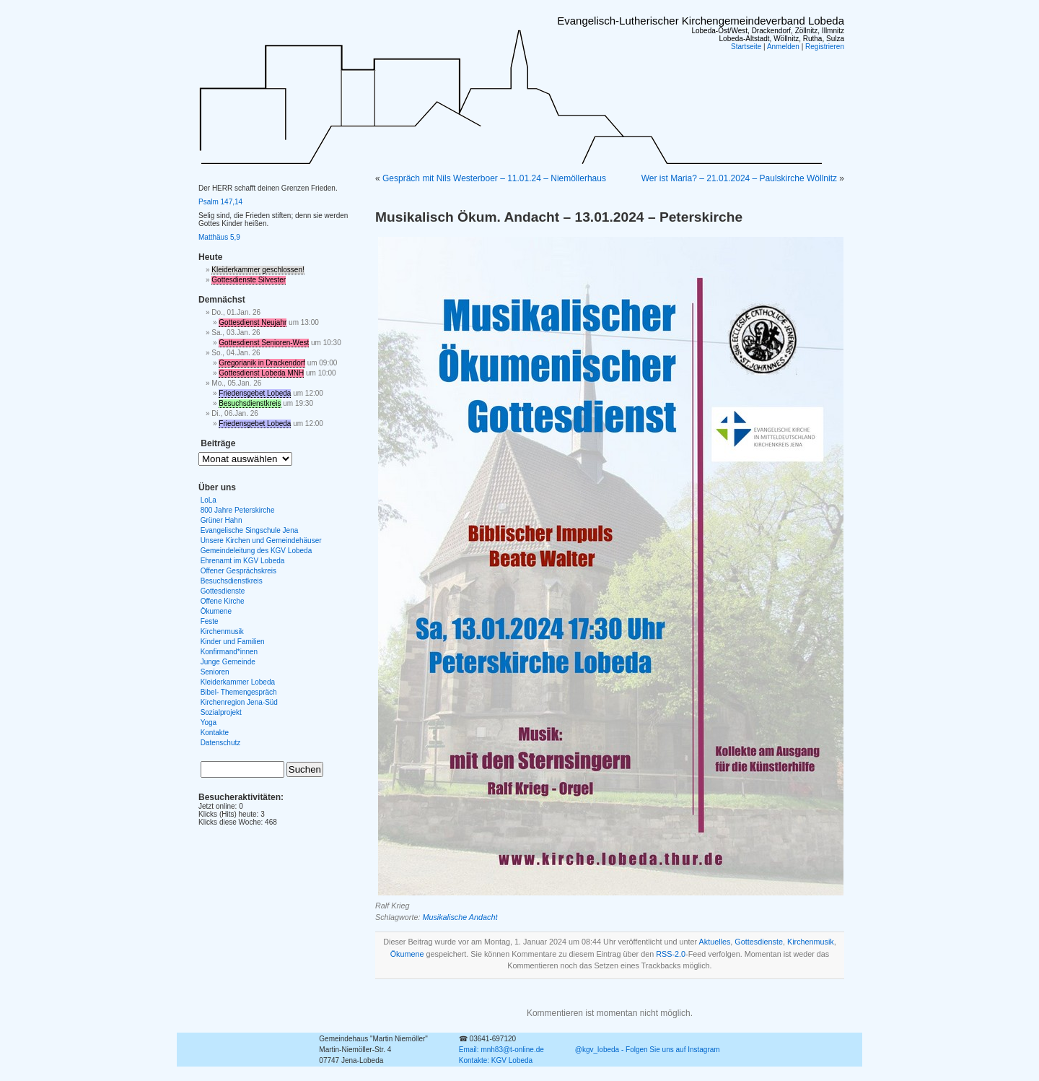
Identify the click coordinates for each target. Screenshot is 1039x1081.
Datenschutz (221, 743)
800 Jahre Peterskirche (238, 510)
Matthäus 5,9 (219, 237)
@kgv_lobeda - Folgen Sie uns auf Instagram (647, 1050)
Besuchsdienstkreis (250, 403)
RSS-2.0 (670, 954)
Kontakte (215, 733)
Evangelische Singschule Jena (250, 530)
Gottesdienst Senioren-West (264, 343)
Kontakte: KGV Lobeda (495, 1060)
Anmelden (783, 47)
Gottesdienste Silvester (248, 280)
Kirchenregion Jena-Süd (239, 702)
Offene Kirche (223, 601)
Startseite (746, 47)
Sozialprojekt (221, 712)
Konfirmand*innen (229, 652)
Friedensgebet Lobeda (255, 393)
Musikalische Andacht (459, 917)
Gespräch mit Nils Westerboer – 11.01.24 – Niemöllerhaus (494, 178)
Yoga (208, 722)
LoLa (208, 500)
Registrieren (824, 47)
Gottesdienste (759, 941)
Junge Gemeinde (228, 662)
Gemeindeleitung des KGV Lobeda (256, 551)
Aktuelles (715, 941)
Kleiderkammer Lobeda (238, 682)
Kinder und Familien (233, 642)
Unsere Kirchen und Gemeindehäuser (261, 540)
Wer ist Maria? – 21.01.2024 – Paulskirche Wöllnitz (739, 178)
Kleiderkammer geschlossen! (257, 270)
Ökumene (407, 954)
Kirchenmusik (810, 941)
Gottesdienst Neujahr (252, 322)
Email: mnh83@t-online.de (501, 1050)
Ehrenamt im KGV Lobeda (243, 561)
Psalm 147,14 (220, 202)
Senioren (215, 672)
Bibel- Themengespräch (239, 692)
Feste (210, 621)
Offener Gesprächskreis (238, 571)
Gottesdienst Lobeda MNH (261, 373)
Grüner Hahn (221, 520)
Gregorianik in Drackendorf (262, 363)
